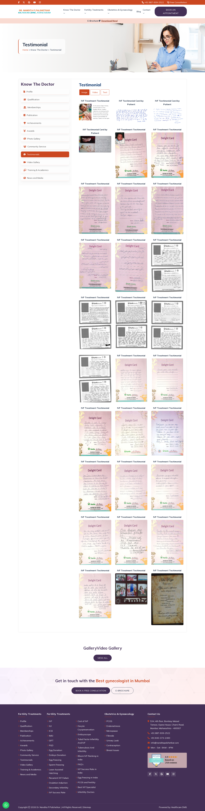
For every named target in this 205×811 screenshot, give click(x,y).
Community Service (35, 146)
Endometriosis (113, 726)
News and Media (33, 177)
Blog (138, 11)
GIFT (51, 740)
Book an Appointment (171, 11)
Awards (29, 130)
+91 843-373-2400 (160, 738)
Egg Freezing (55, 760)
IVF (50, 721)
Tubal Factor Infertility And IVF (88, 741)
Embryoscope (84, 734)
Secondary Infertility (58, 787)
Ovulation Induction (58, 782)
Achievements (32, 123)
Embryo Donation (57, 755)
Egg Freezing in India (88, 777)
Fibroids (110, 735)
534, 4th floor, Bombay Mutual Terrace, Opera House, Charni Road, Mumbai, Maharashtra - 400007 (167, 725)
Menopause (112, 731)
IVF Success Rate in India (87, 771)
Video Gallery (32, 162)
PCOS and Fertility (86, 782)
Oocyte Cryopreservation (86, 728)
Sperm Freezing (56, 764)
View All (103, 658)
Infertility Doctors (86, 792)
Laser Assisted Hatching (56, 771)
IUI (50, 726)
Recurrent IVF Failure (59, 778)
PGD (51, 745)
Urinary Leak (112, 740)
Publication (31, 115)
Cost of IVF (83, 721)
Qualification (31, 99)
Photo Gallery (32, 138)
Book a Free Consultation (91, 690)
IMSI (51, 735)
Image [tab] (84, 92)
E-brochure (122, 690)
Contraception (113, 745)
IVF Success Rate (57, 792)
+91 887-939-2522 (160, 733)
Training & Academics (36, 170)
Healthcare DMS (179, 807)
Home (25, 49)
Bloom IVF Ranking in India (88, 758)
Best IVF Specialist (87, 787)
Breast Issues (112, 750)
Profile (28, 91)
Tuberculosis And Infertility (86, 749)
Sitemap (87, 807)
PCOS (109, 721)
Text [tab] (105, 92)
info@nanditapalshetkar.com (165, 742)
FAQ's (80, 764)
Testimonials (31, 154)
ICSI (51, 731)
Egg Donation (55, 750)
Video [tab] (95, 92)
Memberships (32, 107)
